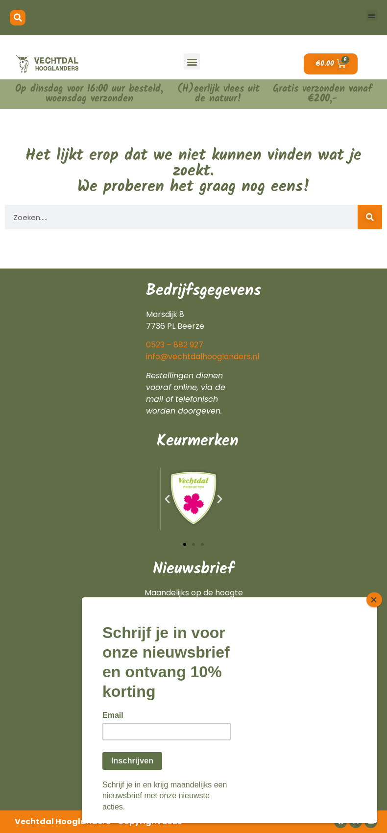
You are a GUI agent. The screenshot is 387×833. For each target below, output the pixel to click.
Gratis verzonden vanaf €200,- (322, 94)
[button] (17, 17)
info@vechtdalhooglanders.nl (202, 356)
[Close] (374, 599)
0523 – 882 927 (174, 344)
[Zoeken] (370, 217)
